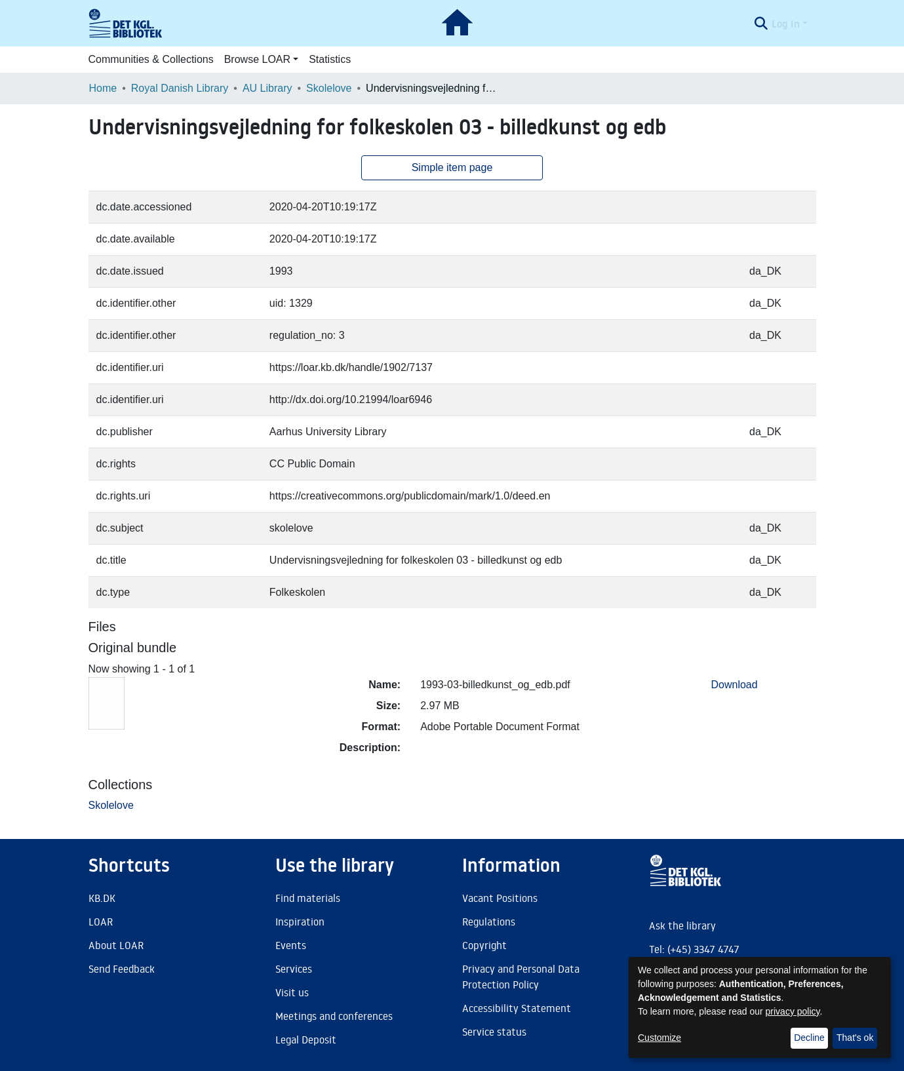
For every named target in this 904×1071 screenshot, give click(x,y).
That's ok (854, 1037)
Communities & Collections (151, 59)
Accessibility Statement (516, 1008)
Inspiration (299, 921)
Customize (659, 1037)
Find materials (307, 898)
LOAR (100, 921)
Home (103, 88)
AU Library (267, 88)
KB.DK (101, 898)
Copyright (484, 945)
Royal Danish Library (180, 88)
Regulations (488, 921)
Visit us (292, 992)
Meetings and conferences (334, 1015)
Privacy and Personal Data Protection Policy (521, 976)
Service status (494, 1031)
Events (290, 945)
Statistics (330, 59)
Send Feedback (121, 968)
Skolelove (328, 88)
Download (734, 684)
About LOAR (116, 945)
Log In (786, 23)
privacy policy (793, 1011)
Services (293, 968)
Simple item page (452, 167)
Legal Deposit (305, 1039)
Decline (809, 1037)
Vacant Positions (500, 898)
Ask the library (682, 925)
